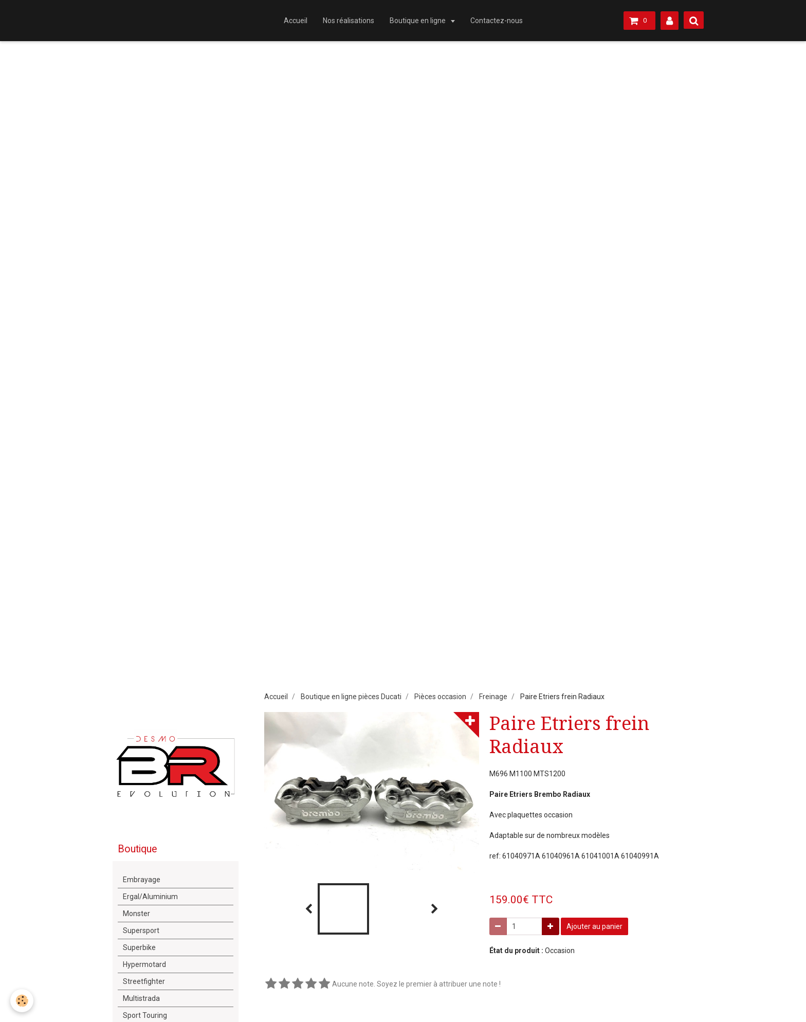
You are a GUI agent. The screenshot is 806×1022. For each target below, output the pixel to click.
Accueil (295, 20)
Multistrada (141, 998)
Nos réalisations (348, 20)
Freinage (493, 696)
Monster (136, 913)
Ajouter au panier (594, 926)
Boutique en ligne (418, 20)
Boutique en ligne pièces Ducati (351, 696)
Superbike (139, 947)
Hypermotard (144, 964)
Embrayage (141, 879)
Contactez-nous (496, 20)
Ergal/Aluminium (150, 896)
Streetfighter (144, 981)
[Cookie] (21, 1000)
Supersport (141, 930)
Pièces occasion (440, 696)
